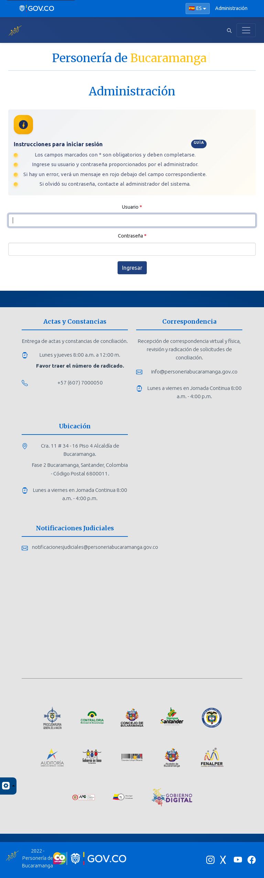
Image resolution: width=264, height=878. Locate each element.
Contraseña (132, 236)
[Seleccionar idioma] (198, 8)
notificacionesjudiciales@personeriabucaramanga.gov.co (95, 547)
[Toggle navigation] (246, 30)
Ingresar (132, 268)
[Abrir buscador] (229, 30)
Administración (231, 8)
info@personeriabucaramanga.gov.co (194, 371)
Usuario (132, 207)
